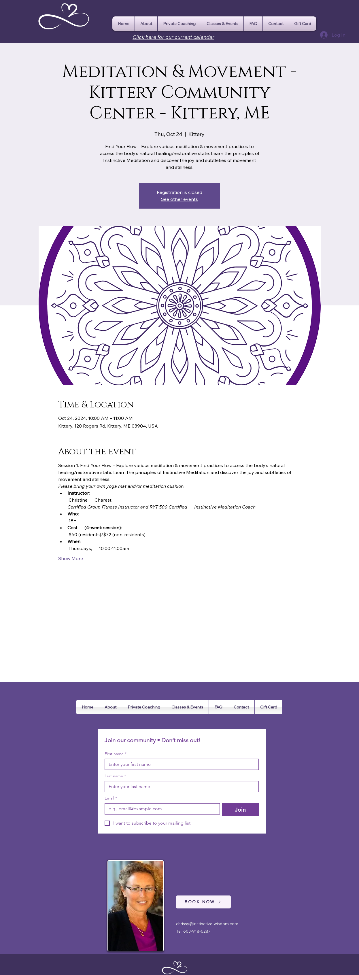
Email (111, 798)
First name (115, 753)
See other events (179, 199)
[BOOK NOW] (203, 901)
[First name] (180, 764)
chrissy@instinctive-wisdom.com (207, 923)
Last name (115, 776)
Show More (70, 558)
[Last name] (180, 786)
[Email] (160, 809)
